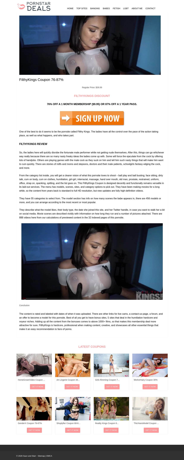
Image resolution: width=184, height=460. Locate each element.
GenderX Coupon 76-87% (30, 423)
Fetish (116, 8)
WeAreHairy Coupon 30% (146, 380)
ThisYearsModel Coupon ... (146, 423)
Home (70, 8)
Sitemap (41, 456)
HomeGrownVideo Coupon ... (31, 380)
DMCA (49, 456)
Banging (95, 8)
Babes (106, 8)
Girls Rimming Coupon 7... (107, 380)
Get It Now (37, 386)
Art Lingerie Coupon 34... (68, 380)
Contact (150, 8)
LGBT (126, 8)
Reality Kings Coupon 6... (107, 423)
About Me (137, 8)
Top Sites (81, 8)
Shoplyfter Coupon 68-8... (68, 423)
